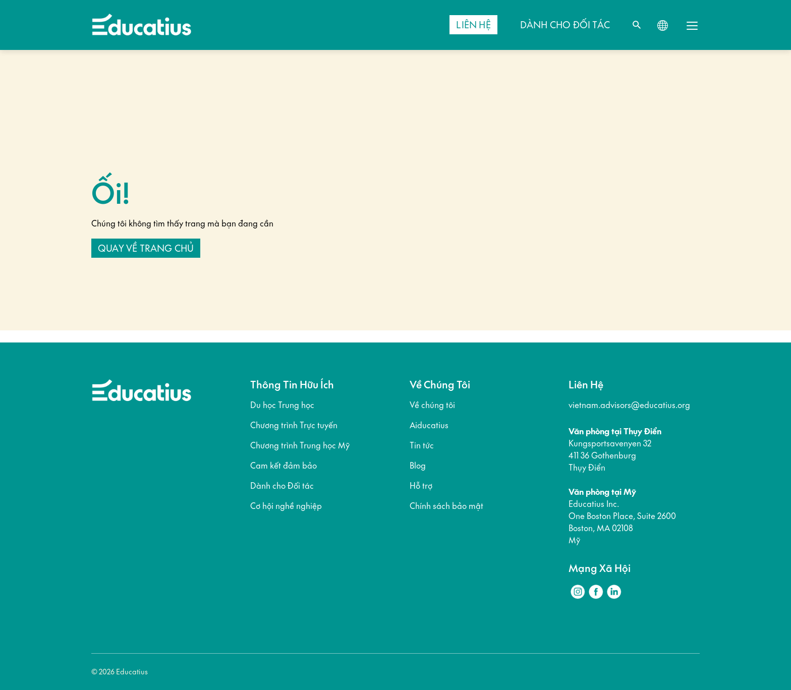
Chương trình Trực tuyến (293, 425)
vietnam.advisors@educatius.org (629, 405)
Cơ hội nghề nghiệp (286, 506)
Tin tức (422, 445)
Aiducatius (429, 425)
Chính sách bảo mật (446, 506)
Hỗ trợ (421, 486)
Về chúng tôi (432, 405)
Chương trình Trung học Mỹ (300, 445)
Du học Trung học (282, 405)
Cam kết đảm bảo (283, 465)
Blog (418, 465)
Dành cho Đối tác (282, 486)
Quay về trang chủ (146, 248)
